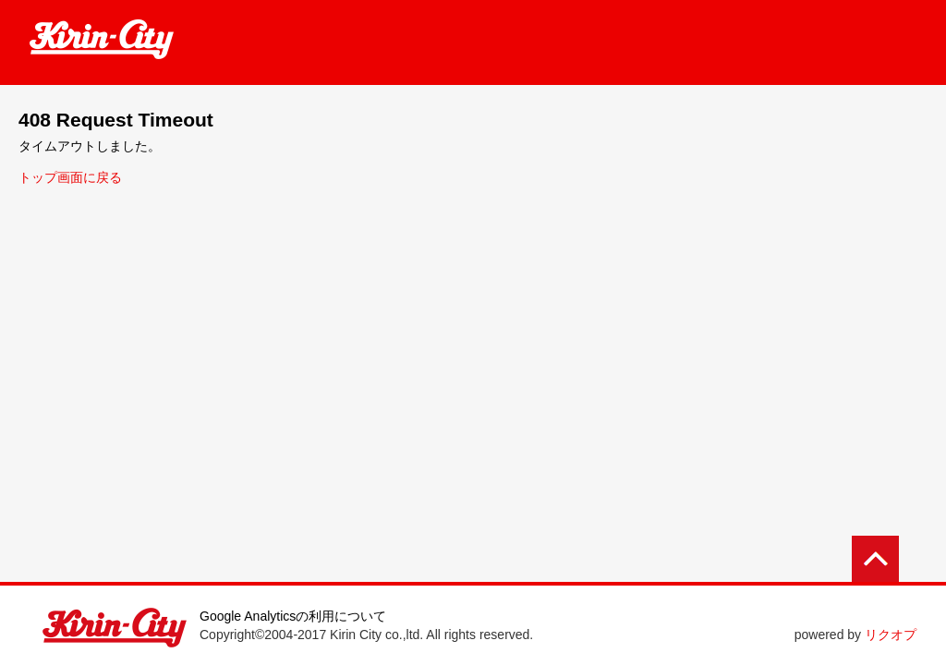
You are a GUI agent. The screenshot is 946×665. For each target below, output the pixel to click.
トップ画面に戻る (70, 177)
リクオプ (890, 634)
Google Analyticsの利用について (293, 616)
